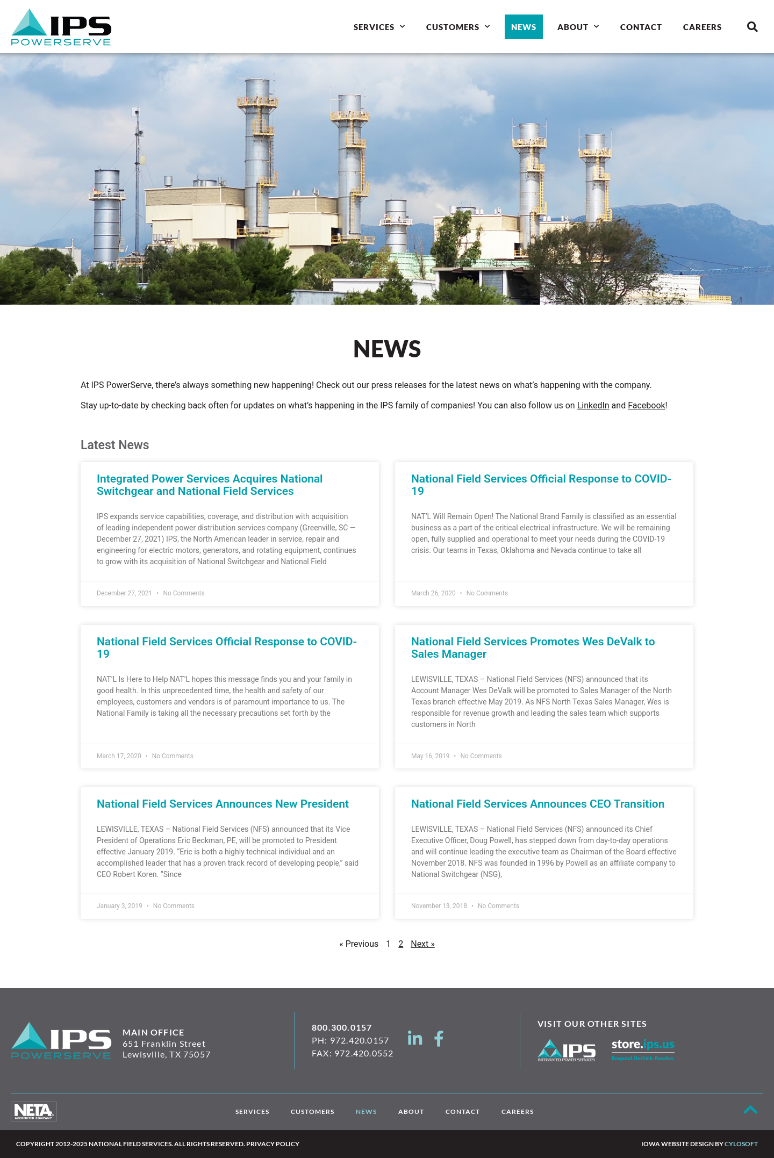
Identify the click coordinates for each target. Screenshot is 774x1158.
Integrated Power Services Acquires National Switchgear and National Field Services (210, 485)
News (523, 27)
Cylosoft (741, 1144)
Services (379, 26)
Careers (702, 27)
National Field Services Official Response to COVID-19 (541, 485)
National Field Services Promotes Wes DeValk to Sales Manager (533, 647)
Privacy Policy (272, 1144)
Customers (458, 26)
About (578, 26)
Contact (641, 27)
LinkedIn (593, 405)
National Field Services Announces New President (223, 803)
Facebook (646, 405)
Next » (423, 944)
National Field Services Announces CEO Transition (537, 803)
